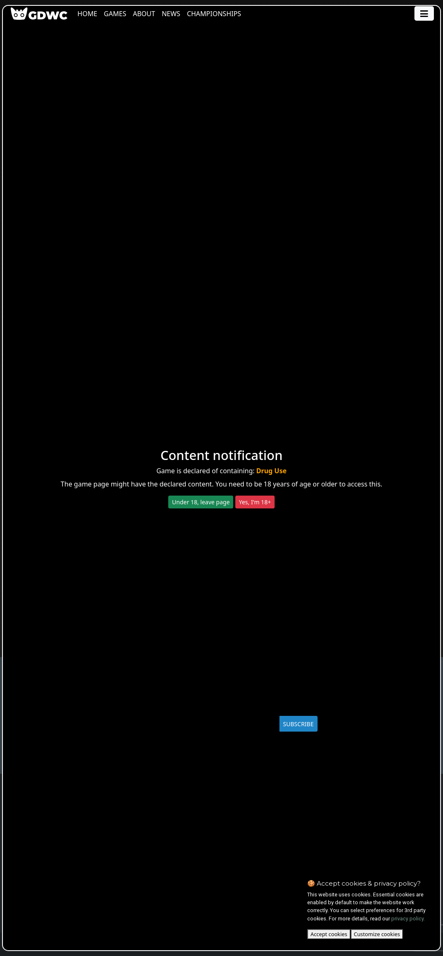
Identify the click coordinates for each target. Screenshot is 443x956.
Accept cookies (329, 934)
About (146, 13)
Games (117, 13)
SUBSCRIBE (298, 724)
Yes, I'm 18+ (255, 502)
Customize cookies (377, 934)
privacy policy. (408, 918)
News (173, 13)
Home (90, 13)
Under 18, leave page (201, 502)
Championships (217, 13)
